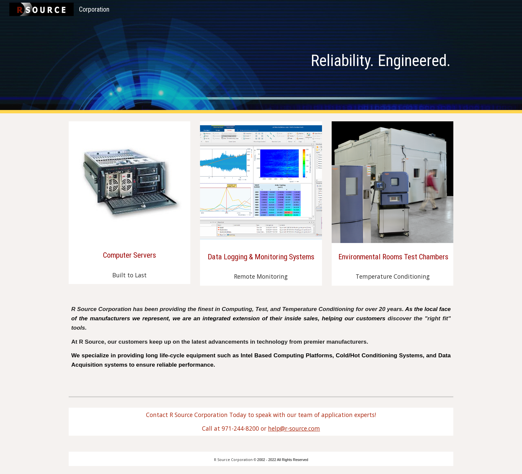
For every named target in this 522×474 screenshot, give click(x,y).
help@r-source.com (294, 428)
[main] (293, 56)
